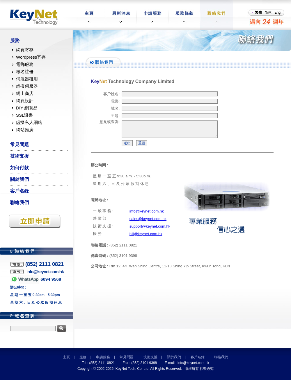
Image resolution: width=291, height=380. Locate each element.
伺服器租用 (27, 78)
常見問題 (19, 144)
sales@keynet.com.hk (147, 222)
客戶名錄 (19, 190)
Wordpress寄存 (31, 57)
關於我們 (19, 179)
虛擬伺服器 (27, 86)
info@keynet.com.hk (146, 214)
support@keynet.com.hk (149, 230)
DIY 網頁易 (27, 107)
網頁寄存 (24, 49)
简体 (268, 12)
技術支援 (19, 156)
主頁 (66, 357)
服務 (14, 40)
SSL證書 (24, 115)
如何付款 (19, 167)
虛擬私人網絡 (29, 122)
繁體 (258, 12)
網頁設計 (24, 100)
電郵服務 (24, 64)
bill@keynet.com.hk (145, 237)
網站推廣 (24, 129)
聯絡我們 (19, 202)
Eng (277, 12)
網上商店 (24, 93)
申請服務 (103, 357)
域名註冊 (24, 71)
